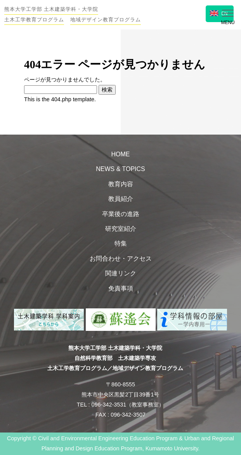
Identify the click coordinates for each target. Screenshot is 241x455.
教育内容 (120, 184)
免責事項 (120, 288)
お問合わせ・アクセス (121, 258)
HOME (120, 154)
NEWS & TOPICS (120, 169)
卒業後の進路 (120, 214)
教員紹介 (120, 198)
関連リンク (120, 273)
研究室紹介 (120, 228)
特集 (120, 243)
